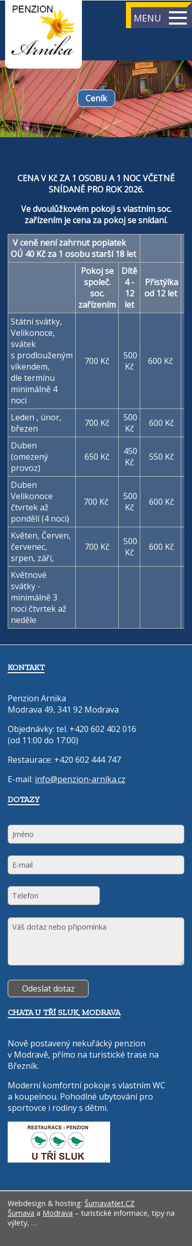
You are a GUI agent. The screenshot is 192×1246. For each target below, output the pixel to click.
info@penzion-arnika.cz (80, 779)
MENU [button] (160, 18)
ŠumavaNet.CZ (109, 1203)
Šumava (21, 1213)
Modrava (57, 1213)
